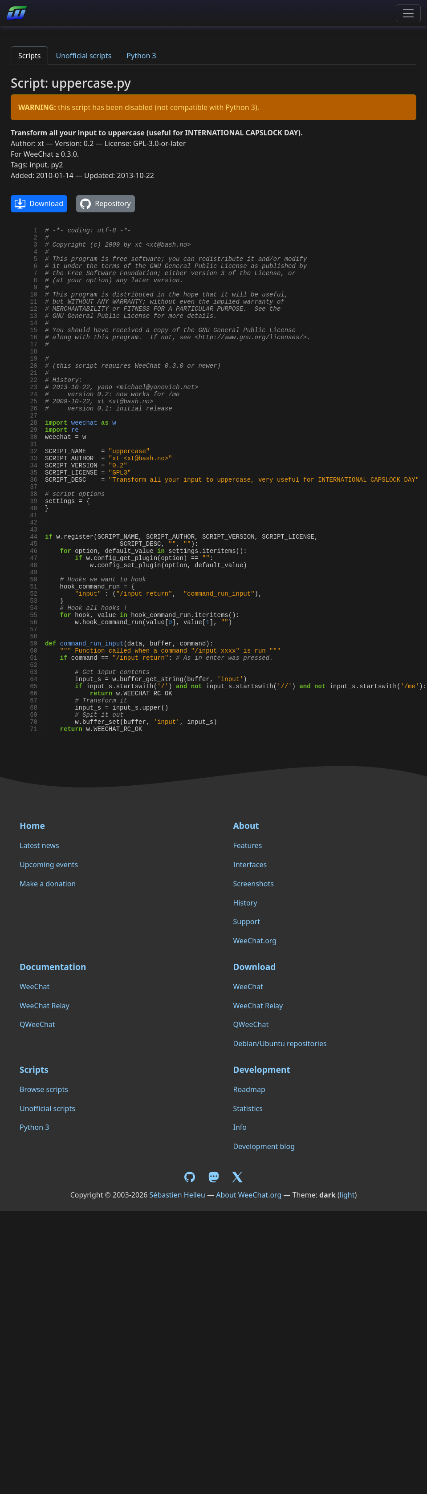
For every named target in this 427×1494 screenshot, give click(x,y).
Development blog (264, 1146)
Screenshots (253, 884)
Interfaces (250, 864)
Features (247, 845)
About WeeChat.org (248, 1195)
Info (240, 1127)
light (347, 1195)
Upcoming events (49, 864)
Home (32, 826)
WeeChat (34, 986)
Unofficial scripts (83, 56)
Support (246, 921)
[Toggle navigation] (408, 13)
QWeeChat (37, 1024)
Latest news (39, 845)
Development (261, 1070)
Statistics (248, 1108)
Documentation (53, 967)
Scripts (29, 56)
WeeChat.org (255, 941)
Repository (105, 204)
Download (39, 204)
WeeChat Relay (44, 1006)
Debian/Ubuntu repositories (280, 1043)
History (245, 903)
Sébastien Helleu (177, 1195)
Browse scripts (44, 1089)
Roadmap (249, 1089)
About (246, 826)
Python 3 (141, 56)
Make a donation (48, 884)
